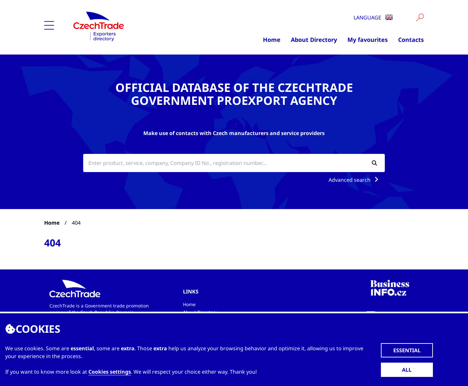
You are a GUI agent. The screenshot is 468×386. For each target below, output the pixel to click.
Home (271, 40)
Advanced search (355, 179)
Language (373, 17)
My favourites (367, 40)
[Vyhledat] (420, 17)
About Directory (314, 40)
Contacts (411, 40)
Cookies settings (109, 371)
